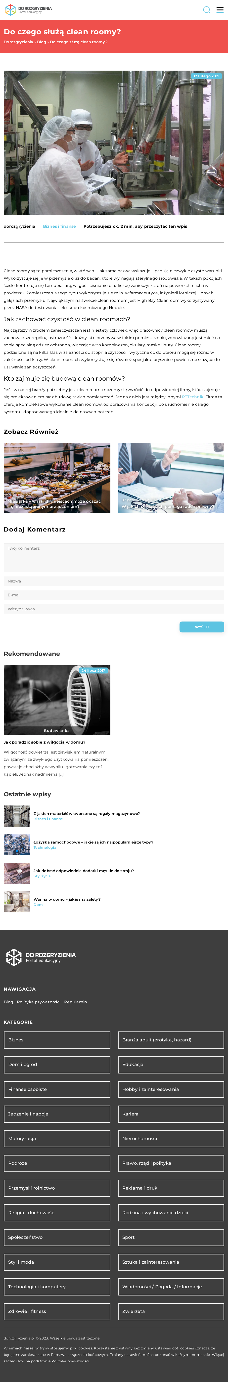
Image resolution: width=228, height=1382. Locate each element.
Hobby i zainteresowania (150, 1089)
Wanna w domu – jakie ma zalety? (67, 899)
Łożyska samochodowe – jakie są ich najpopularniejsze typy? (94, 842)
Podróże (17, 1163)
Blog (8, 1002)
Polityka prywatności (38, 1002)
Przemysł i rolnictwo (31, 1188)
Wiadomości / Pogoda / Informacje (162, 1287)
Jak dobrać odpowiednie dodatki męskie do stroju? (84, 870)
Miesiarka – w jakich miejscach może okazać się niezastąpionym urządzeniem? (54, 504)
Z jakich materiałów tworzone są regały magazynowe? (87, 813)
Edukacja (133, 1064)
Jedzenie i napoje (28, 1114)
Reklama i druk (140, 1188)
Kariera (130, 1114)
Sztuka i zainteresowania (151, 1262)
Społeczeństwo (25, 1237)
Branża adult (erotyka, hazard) (157, 1040)
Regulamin (75, 1002)
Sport (128, 1237)
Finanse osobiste (27, 1089)
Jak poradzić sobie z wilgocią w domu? (44, 742)
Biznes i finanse (59, 226)
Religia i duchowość (31, 1212)
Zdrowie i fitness (27, 1311)
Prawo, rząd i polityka (147, 1163)
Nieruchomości (139, 1138)
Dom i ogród (22, 1064)
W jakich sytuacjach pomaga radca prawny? (168, 506)
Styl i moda (21, 1262)
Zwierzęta (133, 1311)
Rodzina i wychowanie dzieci (155, 1212)
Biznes (16, 1040)
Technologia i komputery (37, 1287)
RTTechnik (192, 397)
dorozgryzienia (20, 226)
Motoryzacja (22, 1138)
